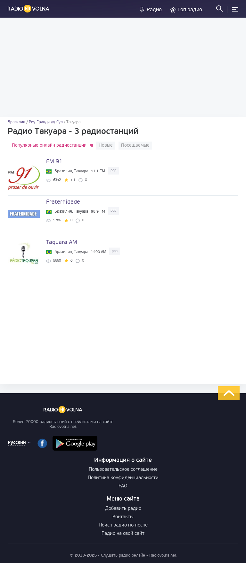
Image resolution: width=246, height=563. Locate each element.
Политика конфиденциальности (123, 478)
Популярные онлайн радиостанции (49, 145)
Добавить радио (123, 508)
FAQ (123, 486)
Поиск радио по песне (123, 525)
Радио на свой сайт (123, 533)
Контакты (123, 517)
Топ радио (189, 9)
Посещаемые (135, 145)
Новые (106, 145)
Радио (154, 9)
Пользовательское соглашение (123, 469)
